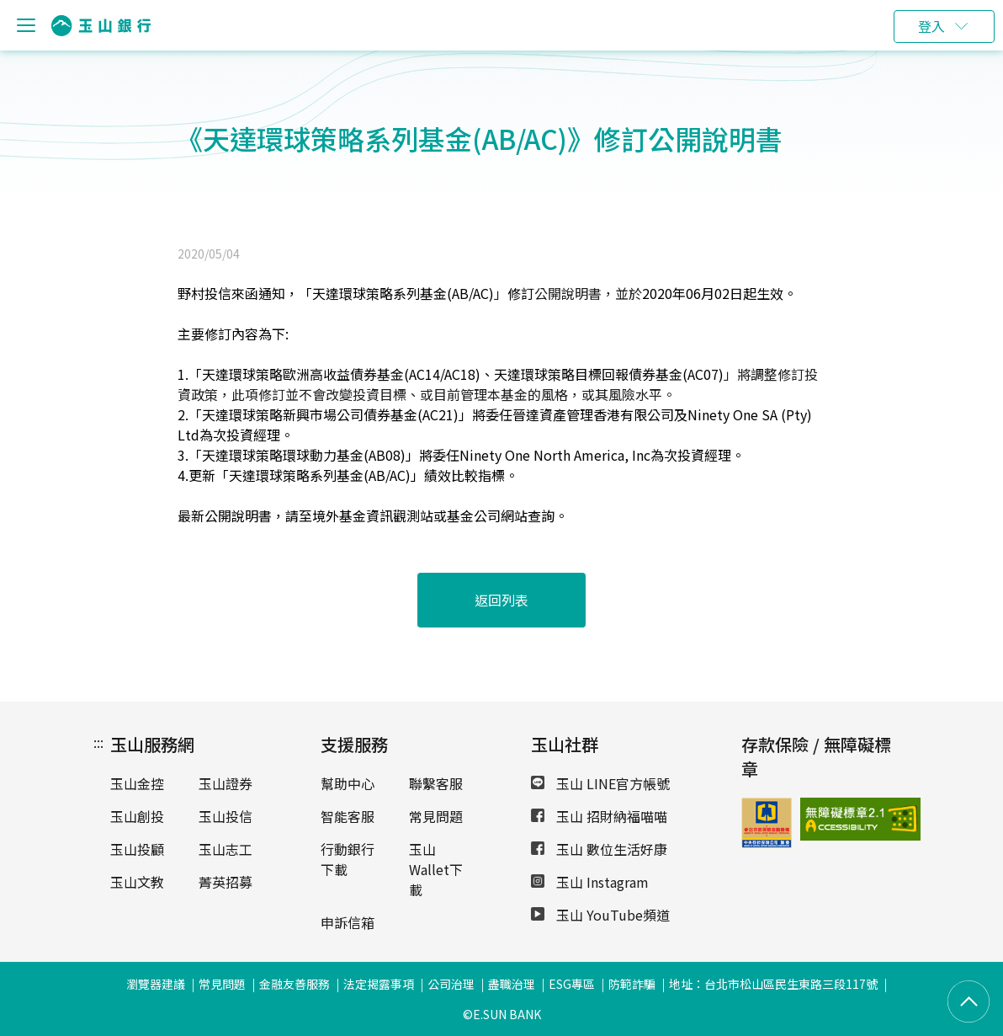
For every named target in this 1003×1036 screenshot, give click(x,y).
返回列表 (501, 600)
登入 (931, 26)
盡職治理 (511, 983)
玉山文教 (137, 882)
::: (98, 742)
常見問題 (436, 816)
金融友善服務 (294, 983)
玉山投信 (225, 816)
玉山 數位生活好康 (599, 849)
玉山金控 (137, 783)
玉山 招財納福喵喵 (599, 816)
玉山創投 (137, 816)
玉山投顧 (137, 849)
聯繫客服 (436, 783)
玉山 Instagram (590, 882)
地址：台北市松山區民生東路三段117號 (773, 983)
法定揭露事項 (378, 983)
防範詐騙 (631, 983)
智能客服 (347, 816)
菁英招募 (225, 882)
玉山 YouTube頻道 (600, 915)
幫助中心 (347, 783)
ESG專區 (572, 983)
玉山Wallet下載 (436, 869)
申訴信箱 (347, 922)
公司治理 (451, 983)
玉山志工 (225, 849)
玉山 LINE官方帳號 (600, 783)
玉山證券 (225, 783)
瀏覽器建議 (155, 983)
